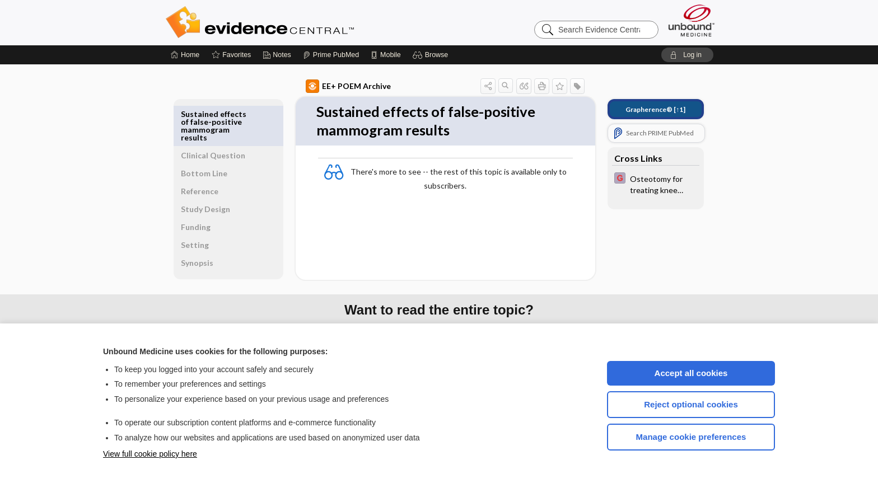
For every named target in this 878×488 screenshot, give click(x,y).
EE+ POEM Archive (335, 86)
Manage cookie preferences (691, 437)
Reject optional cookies (691, 404)
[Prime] (331, 54)
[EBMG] (643, 183)
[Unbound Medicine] (691, 20)
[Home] (185, 54)
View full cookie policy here (150, 453)
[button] (432, 54)
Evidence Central (305, 22)
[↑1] (642, 109)
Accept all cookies (691, 373)
